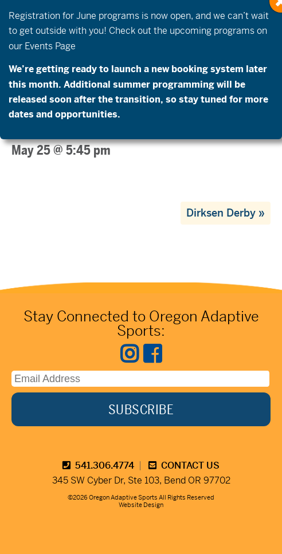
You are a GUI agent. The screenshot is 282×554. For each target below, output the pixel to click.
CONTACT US (184, 465)
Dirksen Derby (225, 212)
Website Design (141, 505)
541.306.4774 (98, 465)
